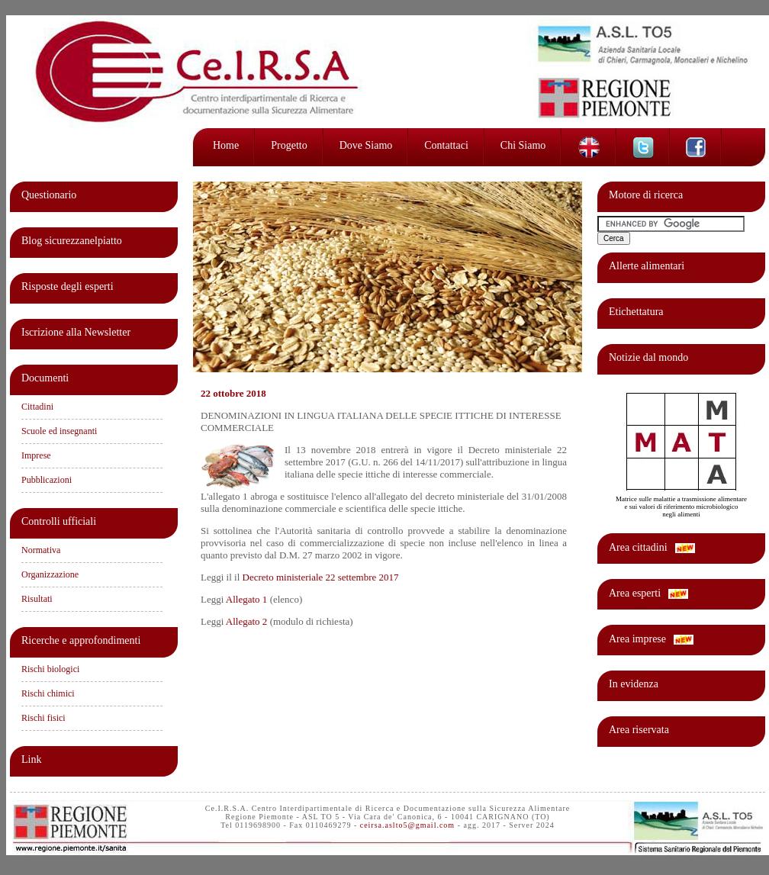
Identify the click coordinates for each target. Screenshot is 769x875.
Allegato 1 (247, 599)
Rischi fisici (43, 718)
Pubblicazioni (46, 479)
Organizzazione (50, 574)
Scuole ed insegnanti (59, 431)
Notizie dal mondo (648, 357)
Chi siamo (523, 145)
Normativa (40, 550)
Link (31, 759)
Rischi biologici (50, 669)
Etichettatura (636, 311)
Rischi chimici (48, 693)
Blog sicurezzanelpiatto (71, 240)
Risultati (37, 599)
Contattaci (446, 145)
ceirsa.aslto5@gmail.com (407, 825)
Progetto (289, 145)
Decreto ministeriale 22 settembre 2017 (321, 577)
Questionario (48, 195)
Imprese (36, 455)
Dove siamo (366, 145)
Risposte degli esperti (67, 286)
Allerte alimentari (646, 266)
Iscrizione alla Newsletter (75, 332)
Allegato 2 (247, 621)
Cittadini (37, 406)
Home (226, 145)
